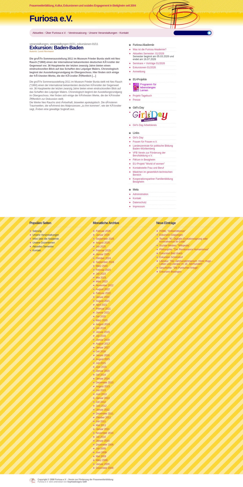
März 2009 (102, 460)
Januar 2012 (103, 409)
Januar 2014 (103, 378)
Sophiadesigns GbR (77, 482)
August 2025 (103, 242)
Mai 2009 (101, 456)
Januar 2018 (103, 339)
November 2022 (104, 285)
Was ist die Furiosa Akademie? (149, 49)
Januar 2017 (103, 347)
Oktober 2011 (103, 417)
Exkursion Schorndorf (171, 257)
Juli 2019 (101, 328)
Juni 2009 (101, 452)
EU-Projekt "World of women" (149, 163)
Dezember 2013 (104, 382)
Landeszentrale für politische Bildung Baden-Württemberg (153, 147)
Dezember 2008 (104, 468)
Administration (140, 194)
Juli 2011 (101, 421)
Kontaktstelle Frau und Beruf (148, 167)
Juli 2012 (101, 402)
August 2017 (103, 343)
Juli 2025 (101, 246)
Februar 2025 (103, 250)
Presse (136, 99)
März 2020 (102, 320)
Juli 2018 (101, 335)
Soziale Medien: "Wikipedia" (174, 245)
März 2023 (102, 281)
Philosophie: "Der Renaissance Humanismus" (184, 249)
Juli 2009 (101, 448)
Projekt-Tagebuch (142, 95)
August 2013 (103, 386)
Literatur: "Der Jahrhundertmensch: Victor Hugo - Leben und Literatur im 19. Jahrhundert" (186, 262)
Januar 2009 (103, 464)
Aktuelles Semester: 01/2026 (148, 53)
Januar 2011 (103, 429)
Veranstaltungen (38, 44)
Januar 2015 (103, 370)
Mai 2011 (101, 425)
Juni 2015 (101, 367)
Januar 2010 (103, 440)
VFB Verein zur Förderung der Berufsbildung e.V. (149, 154)
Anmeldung (139, 71)
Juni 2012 (101, 405)
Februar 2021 (103, 308)
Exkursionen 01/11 (87, 44)
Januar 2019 (103, 332)
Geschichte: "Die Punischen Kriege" (178, 267)
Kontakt (137, 198)
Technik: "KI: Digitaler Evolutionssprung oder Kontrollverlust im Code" (183, 240)
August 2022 (103, 289)
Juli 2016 (101, 351)
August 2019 (103, 324)
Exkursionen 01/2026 (144, 67)
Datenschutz (139, 202)
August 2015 (103, 359)
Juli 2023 (101, 273)
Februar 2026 (103, 231)
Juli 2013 (101, 390)
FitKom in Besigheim (144, 159)
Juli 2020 (101, 316)
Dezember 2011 (104, 413)
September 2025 (105, 238)
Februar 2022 (103, 293)
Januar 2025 (103, 254)
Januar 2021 (103, 312)
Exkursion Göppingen (171, 234)
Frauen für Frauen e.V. (145, 141)
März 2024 (102, 266)
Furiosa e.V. (50, 18)
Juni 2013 (101, 394)
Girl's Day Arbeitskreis (145, 125)
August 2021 (103, 301)
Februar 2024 (103, 269)
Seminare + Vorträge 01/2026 (149, 63)
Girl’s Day (138, 137)
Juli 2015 (101, 363)
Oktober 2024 (103, 258)
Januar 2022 (103, 297)
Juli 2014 (101, 374)
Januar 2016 (103, 355)
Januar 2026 (103, 234)
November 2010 (104, 433)
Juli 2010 (101, 436)
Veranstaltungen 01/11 (62, 44)
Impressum (139, 206)
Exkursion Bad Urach (170, 253)
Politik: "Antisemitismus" (172, 231)
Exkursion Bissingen (170, 271)
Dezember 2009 (104, 444)
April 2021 (101, 304)
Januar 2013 (103, 398)
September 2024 (105, 262)
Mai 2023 (101, 277)
